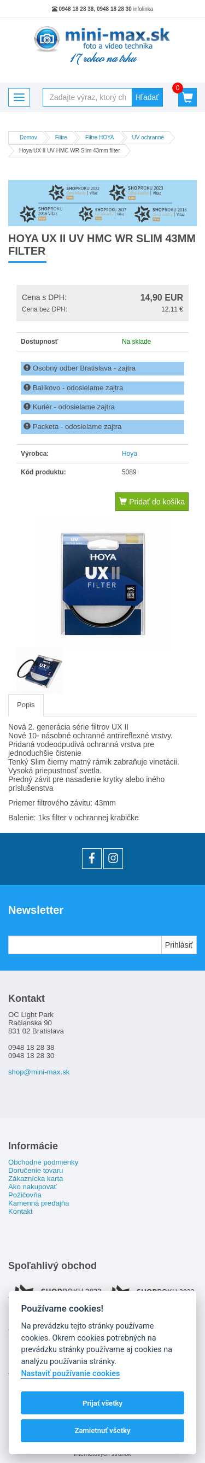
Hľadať (147, 97)
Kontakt (20, 1211)
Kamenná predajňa (38, 1203)
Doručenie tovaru (35, 1170)
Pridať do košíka (152, 501)
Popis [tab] (26, 705)
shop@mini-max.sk (38, 1072)
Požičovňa (25, 1195)
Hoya (129, 453)
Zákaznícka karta (35, 1178)
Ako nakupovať (32, 1187)
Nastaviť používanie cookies (70, 1373)
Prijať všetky (102, 1403)
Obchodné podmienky (43, 1162)
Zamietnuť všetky (103, 1430)
